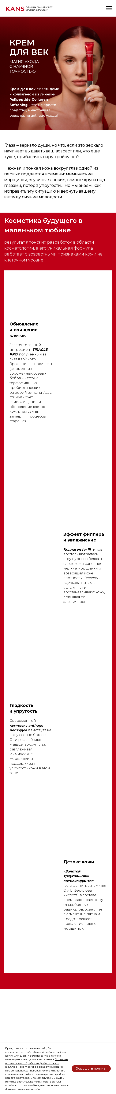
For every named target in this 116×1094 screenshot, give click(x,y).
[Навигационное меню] (109, 8)
